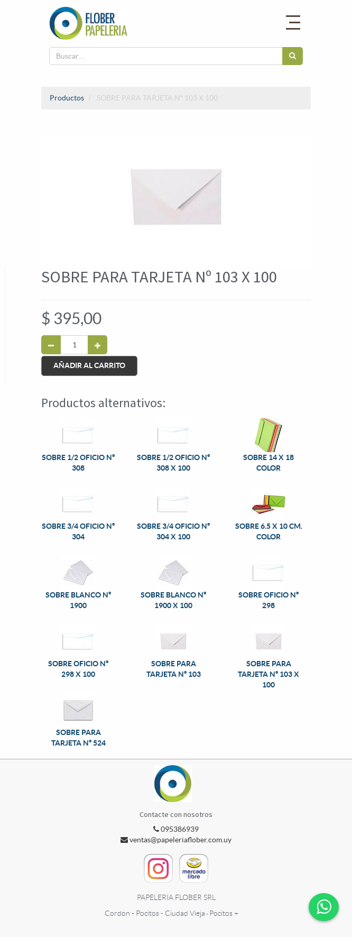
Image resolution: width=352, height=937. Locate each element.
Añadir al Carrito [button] (89, 365)
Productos (67, 98)
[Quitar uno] (51, 344)
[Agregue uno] (97, 344)
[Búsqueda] (292, 56)
